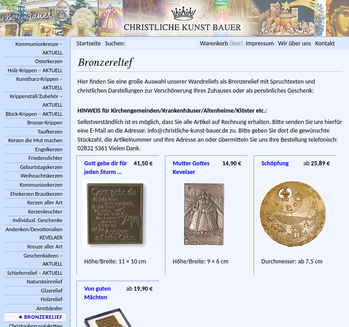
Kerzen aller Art (44, 202)
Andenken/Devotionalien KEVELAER (33, 233)
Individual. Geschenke (38, 220)
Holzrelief (52, 299)
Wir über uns (294, 43)
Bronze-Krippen (44, 122)
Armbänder (49, 308)
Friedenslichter (46, 157)
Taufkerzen (50, 131)
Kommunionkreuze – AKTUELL (39, 48)
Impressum (260, 43)
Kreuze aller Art (44, 246)
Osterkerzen (48, 61)
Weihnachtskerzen (42, 175)
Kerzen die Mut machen (35, 140)
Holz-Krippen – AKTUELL (35, 70)
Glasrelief (51, 290)
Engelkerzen (48, 149)
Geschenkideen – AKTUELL (43, 260)
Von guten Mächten (97, 289)
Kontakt (325, 43)
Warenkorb (214, 43)
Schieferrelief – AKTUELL (35, 272)
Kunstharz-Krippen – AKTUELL (39, 83)
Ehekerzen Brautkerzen (36, 193)
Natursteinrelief (45, 281)
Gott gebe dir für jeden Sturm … (105, 163)
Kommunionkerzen (41, 184)
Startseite (88, 43)
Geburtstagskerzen (41, 167)
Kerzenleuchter (45, 211)
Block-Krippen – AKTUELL (33, 113)
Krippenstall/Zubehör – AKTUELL (36, 100)
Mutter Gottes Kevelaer (191, 163)
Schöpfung (275, 163)
